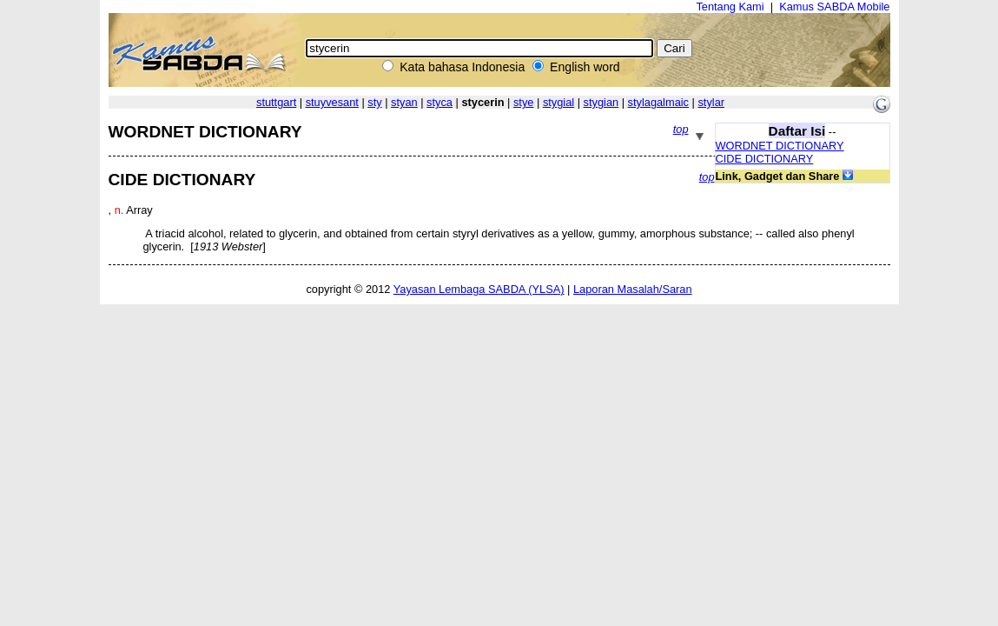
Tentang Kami (729, 6)
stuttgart (276, 102)
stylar (710, 102)
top (681, 129)
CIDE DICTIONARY (765, 158)
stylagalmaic (658, 102)
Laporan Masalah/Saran (632, 289)
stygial (558, 102)
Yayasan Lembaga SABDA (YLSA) (479, 289)
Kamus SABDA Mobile (834, 6)
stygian (601, 102)
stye (523, 102)
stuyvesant (332, 102)
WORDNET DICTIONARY (780, 145)
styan (404, 102)
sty (374, 102)
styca (439, 102)
